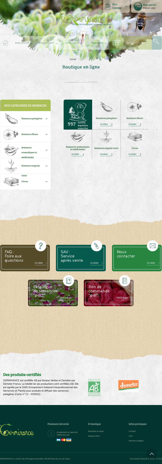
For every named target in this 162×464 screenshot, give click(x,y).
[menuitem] (146, 6)
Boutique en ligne (134, 42)
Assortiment (97, 42)
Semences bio (22, 42)
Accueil (73, 59)
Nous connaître (46, 42)
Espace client (94, 435)
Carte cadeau (72, 42)
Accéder (106, 124)
